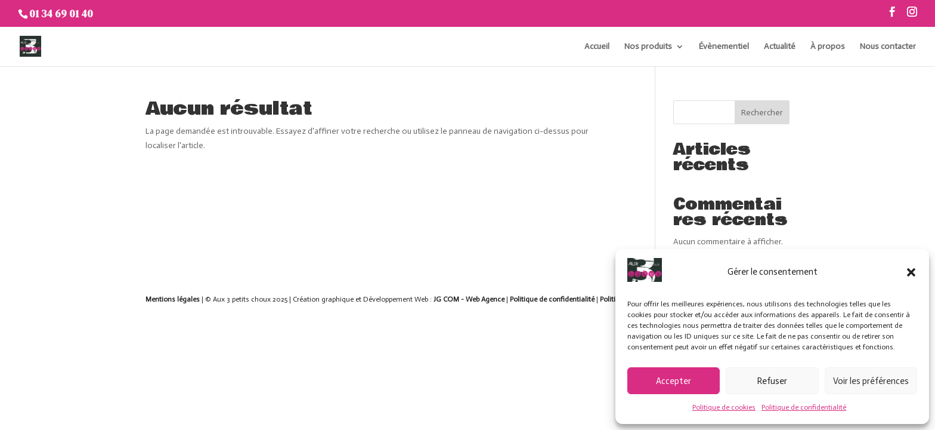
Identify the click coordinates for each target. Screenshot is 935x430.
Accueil (596, 46)
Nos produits (648, 46)
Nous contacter (888, 46)
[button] (911, 272)
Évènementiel (724, 46)
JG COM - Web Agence (469, 299)
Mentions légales (172, 299)
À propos (827, 46)
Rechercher (762, 113)
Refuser (772, 381)
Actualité (779, 46)
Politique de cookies (724, 407)
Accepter (673, 381)
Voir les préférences (871, 381)
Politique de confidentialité (803, 407)
